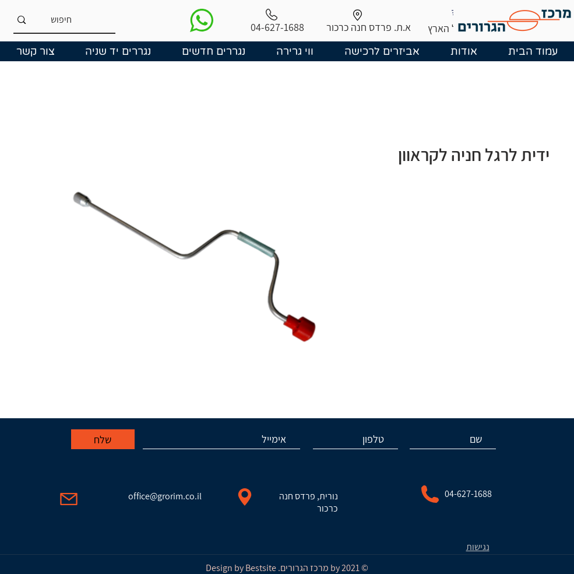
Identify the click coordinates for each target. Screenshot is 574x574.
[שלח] (103, 439)
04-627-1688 (468, 494)
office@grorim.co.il (165, 496)
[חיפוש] (83, 20)
